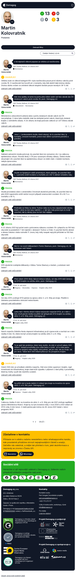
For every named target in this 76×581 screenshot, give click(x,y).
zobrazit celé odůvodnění (11, 89)
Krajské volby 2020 (45, 288)
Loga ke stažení (45, 513)
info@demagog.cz (45, 507)
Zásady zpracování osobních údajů (13, 576)
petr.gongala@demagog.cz (48, 498)
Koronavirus (19, 69)
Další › (42, 422)
